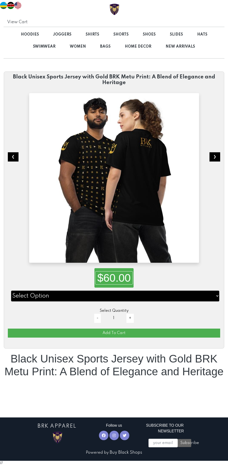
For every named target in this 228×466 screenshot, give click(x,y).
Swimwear (44, 47)
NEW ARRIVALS (180, 47)
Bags (105, 47)
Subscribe (185, 443)
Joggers (62, 34)
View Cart (17, 22)
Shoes (149, 34)
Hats (202, 34)
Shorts (121, 34)
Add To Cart (114, 333)
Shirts (92, 34)
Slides (176, 34)
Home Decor (138, 47)
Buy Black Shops (126, 452)
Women (78, 47)
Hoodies (30, 34)
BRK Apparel (57, 434)
